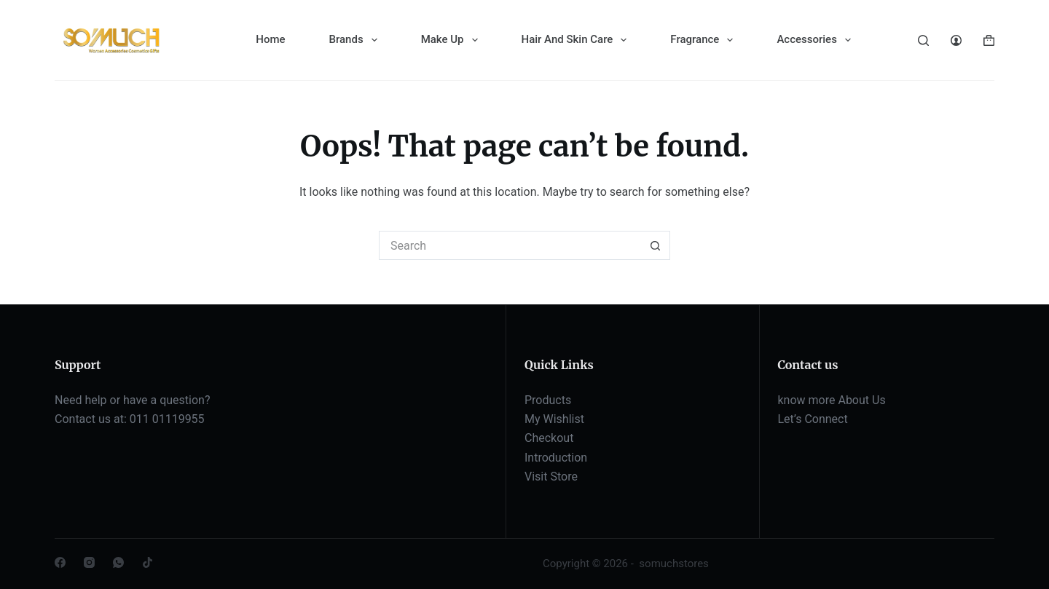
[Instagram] (89, 562)
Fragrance (704, 40)
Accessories (816, 40)
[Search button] (655, 245)
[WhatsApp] (118, 562)
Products (547, 400)
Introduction (555, 458)
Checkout (548, 438)
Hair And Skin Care (577, 40)
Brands (356, 40)
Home (270, 39)
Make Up (452, 40)
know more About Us (832, 400)
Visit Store (551, 476)
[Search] (923, 40)
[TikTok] (147, 562)
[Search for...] (510, 245)
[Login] (956, 40)
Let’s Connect (813, 419)
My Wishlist (554, 419)
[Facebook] (60, 562)
